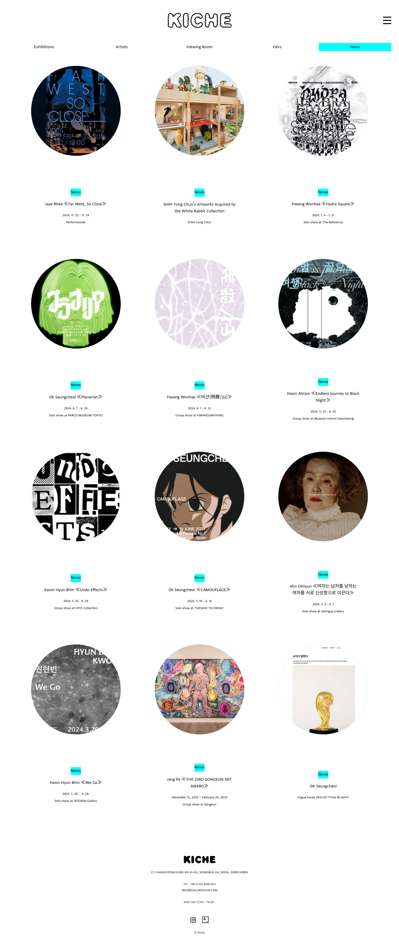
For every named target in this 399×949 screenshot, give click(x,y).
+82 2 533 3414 (199, 884)
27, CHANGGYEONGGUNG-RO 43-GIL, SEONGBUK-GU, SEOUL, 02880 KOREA (199, 872)
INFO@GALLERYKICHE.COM (199, 890)
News (76, 192)
